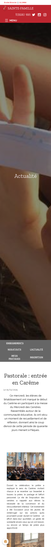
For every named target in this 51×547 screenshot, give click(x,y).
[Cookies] (5, 541)
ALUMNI (22, 3)
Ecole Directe (10, 3)
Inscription (36, 357)
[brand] (18, 8)
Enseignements (14, 343)
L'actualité (36, 349)
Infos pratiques (14, 357)
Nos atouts (14, 349)
